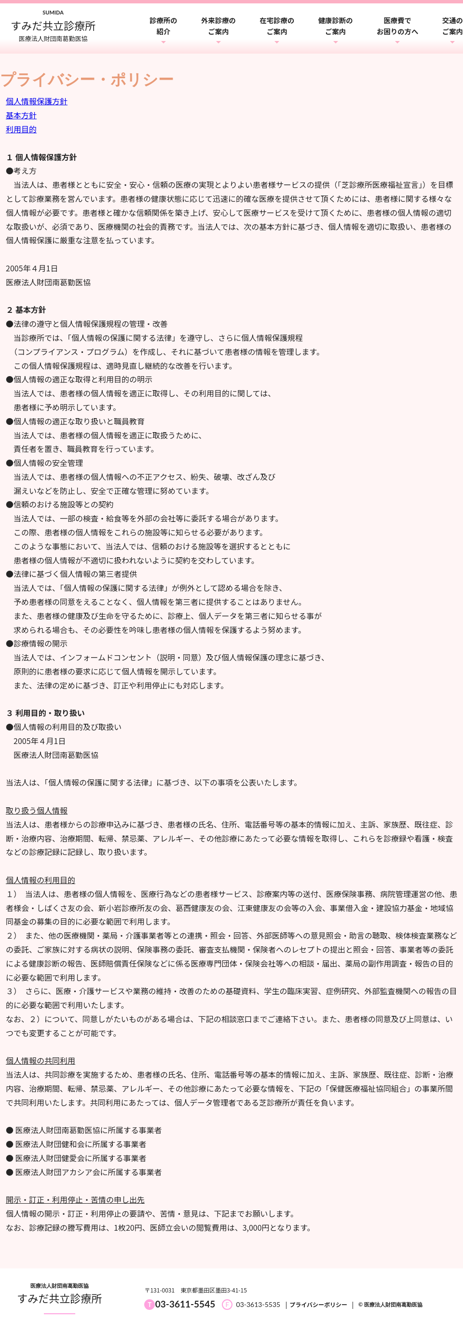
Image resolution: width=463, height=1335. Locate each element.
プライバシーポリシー (318, 1304)
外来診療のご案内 (218, 25)
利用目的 (21, 129)
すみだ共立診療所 (59, 1298)
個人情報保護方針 (37, 101)
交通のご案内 (452, 25)
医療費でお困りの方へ (397, 25)
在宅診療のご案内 (276, 25)
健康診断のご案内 (335, 25)
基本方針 (21, 115)
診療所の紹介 (163, 25)
